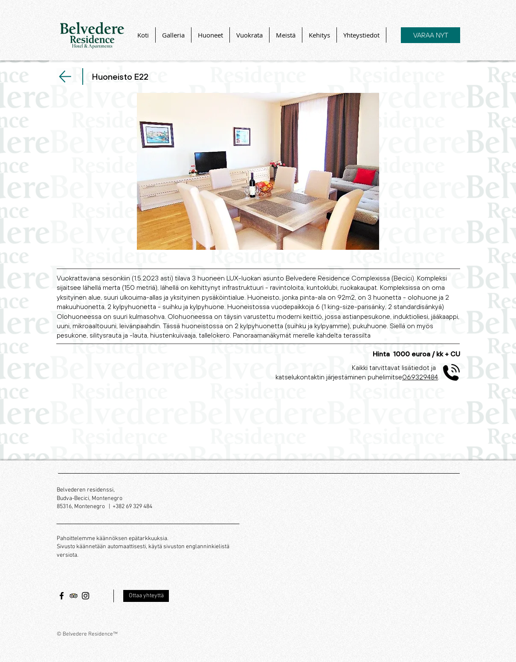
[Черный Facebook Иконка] (62, 596)
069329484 (420, 377)
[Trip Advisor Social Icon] (73, 596)
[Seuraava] (65, 76)
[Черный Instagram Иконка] (85, 596)
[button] (258, 171)
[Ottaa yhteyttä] (146, 596)
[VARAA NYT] (430, 35)
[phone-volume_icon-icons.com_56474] (451, 372)
